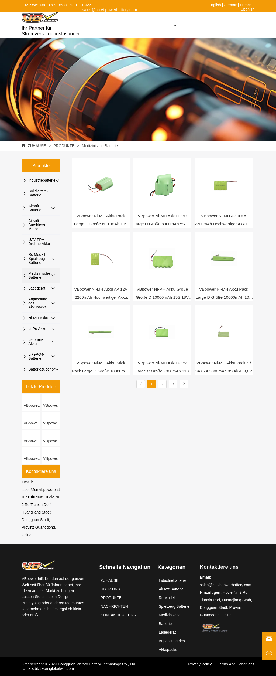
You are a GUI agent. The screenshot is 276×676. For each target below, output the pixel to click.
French (246, 5)
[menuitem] (175, 25)
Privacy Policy (200, 664)
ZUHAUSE (37, 146)
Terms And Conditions (236, 664)
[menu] (175, 25)
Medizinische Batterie (99, 146)
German (230, 5)
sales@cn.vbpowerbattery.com (47, 489)
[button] (175, 25)
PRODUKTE (63, 146)
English (215, 5)
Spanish (247, 9)
